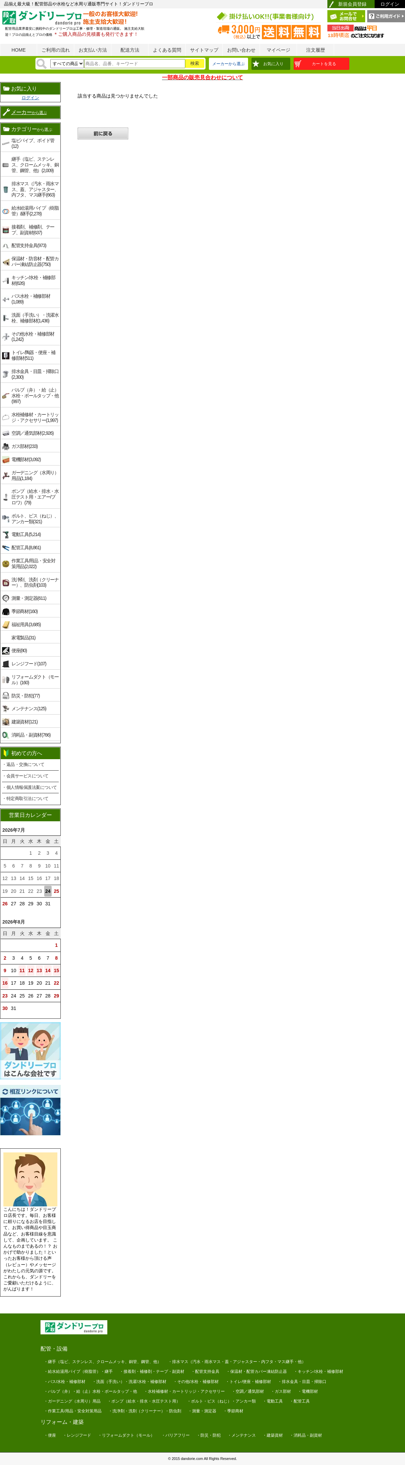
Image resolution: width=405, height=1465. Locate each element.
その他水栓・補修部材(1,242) (32, 336)
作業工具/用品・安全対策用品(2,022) (33, 563)
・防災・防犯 (208, 1435)
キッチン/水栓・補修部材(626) (33, 280)
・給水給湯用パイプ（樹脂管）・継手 (78, 1371)
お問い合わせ (241, 50)
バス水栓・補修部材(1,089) (30, 298)
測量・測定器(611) (28, 598)
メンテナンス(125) (28, 708)
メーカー (29, 112)
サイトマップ (204, 50)
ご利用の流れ (56, 50)
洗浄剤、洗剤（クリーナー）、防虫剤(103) (35, 582)
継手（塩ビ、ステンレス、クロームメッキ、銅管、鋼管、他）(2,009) (35, 164)
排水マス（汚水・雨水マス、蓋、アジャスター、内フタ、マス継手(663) (35, 189)
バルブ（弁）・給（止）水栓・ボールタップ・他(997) (35, 395)
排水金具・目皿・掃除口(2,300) (35, 374)
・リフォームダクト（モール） (126, 1435)
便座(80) (19, 650)
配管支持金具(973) (28, 245)
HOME (18, 50)
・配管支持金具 (205, 1371)
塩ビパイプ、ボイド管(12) (32, 143)
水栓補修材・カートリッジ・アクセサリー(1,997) (35, 417)
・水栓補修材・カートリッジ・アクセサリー (184, 1391)
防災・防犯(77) (25, 695)
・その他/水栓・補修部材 (196, 1381)
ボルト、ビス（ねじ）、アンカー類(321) (35, 518)
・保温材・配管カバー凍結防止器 (256, 1371)
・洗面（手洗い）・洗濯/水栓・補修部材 (129, 1381)
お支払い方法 (93, 50)
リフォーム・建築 (62, 1422)
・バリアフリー (175, 1435)
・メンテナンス (241, 1435)
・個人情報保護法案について (29, 787)
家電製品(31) (23, 637)
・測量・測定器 (202, 1411)
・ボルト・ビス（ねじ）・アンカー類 (221, 1401)
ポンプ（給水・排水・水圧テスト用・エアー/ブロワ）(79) (35, 496)
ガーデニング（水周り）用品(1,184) (35, 475)
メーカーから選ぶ (228, 63)
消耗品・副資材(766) (30, 735)
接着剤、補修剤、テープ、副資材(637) (32, 229)
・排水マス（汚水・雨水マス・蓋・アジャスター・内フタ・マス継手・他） (237, 1361)
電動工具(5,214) (25, 534)
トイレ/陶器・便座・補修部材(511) (33, 355)
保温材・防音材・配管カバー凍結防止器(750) (35, 261)
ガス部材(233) (24, 446)
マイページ (278, 50)
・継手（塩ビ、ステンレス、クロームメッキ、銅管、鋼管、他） (102, 1361)
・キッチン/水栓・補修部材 (318, 1371)
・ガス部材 (281, 1391)
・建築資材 (273, 1435)
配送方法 (129, 50)
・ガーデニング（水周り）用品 (72, 1401)
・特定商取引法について (25, 798)
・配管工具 (300, 1401)
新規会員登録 (352, 4)
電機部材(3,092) (25, 459)
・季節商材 (233, 1411)
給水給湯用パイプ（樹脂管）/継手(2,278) (35, 210)
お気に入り (273, 63)
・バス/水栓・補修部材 (64, 1381)
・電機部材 (308, 1391)
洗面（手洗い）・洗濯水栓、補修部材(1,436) (35, 317)
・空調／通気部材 (248, 1391)
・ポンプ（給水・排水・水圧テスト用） (143, 1401)
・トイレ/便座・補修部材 (248, 1381)
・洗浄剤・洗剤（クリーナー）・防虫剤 (144, 1411)
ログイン (389, 4)
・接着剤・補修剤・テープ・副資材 (151, 1371)
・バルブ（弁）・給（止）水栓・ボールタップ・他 (90, 1391)
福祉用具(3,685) (25, 624)
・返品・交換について (23, 764)
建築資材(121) (24, 721)
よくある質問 (167, 50)
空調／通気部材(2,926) (32, 433)
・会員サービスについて (25, 775)
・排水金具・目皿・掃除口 (302, 1381)
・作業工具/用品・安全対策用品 (73, 1411)
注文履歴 (315, 50)
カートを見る (324, 63)
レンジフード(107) (28, 663)
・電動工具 (273, 1401)
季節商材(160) (24, 611)
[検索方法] (67, 63)
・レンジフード (77, 1435)
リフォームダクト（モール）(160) (35, 679)
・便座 (50, 1435)
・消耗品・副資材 (306, 1435)
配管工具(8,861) (25, 547)
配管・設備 (54, 1349)
